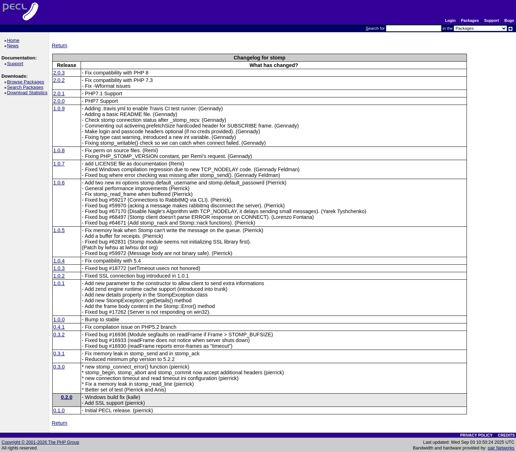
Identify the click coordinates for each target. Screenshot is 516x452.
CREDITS (506, 435)
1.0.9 (59, 108)
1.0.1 (59, 283)
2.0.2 (59, 80)
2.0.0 (59, 101)
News (14, 45)
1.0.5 (59, 230)
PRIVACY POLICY (476, 435)
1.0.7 (59, 164)
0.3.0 (59, 367)
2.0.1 (59, 93)
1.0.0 (59, 319)
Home (14, 40)
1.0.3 (59, 268)
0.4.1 (59, 327)
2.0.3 (59, 73)
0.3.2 (59, 334)
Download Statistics (28, 92)
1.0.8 (59, 150)
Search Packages (26, 87)
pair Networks (501, 448)
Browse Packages (26, 82)
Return (59, 45)
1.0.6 (59, 183)
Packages (470, 20)
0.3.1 (59, 353)
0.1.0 (59, 410)
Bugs (509, 20)
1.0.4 (59, 261)
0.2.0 (66, 397)
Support (491, 20)
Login (450, 20)
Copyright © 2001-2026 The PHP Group (40, 442)
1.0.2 (59, 276)
